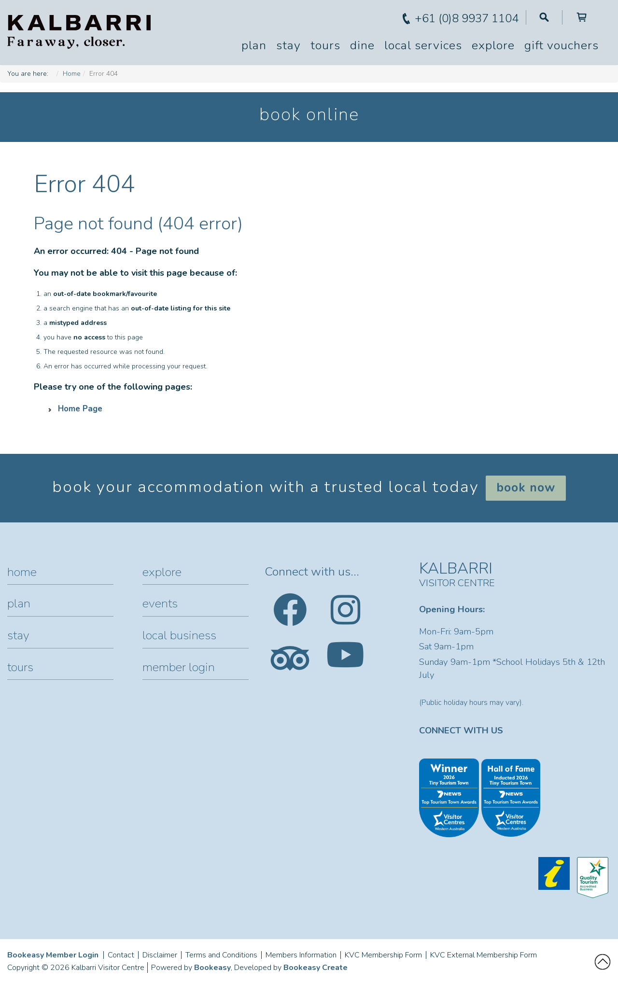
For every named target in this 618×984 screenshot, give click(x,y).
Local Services (423, 45)
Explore (493, 45)
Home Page (80, 408)
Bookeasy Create (315, 967)
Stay (288, 45)
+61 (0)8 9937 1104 (467, 18)
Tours (325, 45)
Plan (254, 45)
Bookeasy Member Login (52, 955)
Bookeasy (212, 967)
